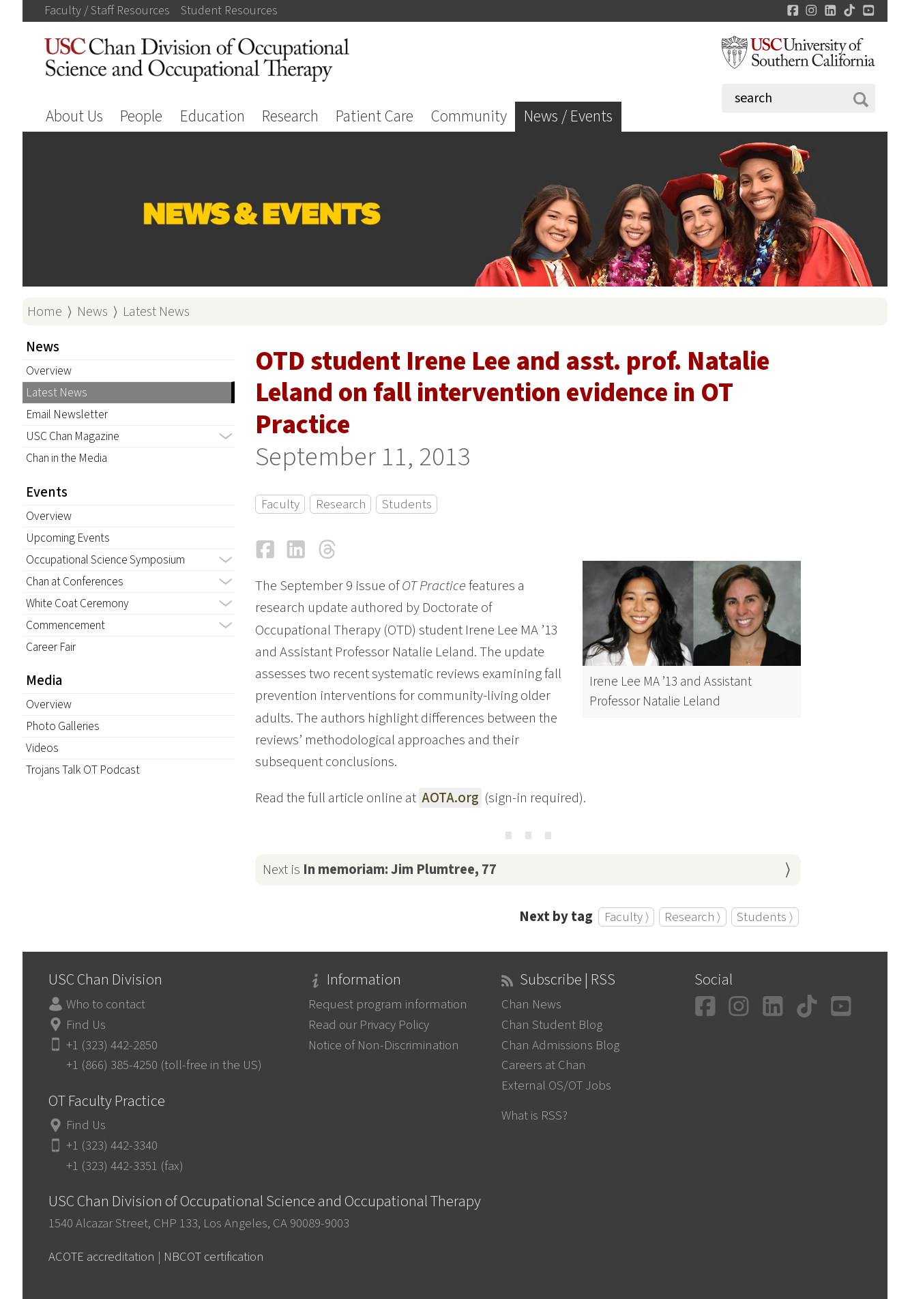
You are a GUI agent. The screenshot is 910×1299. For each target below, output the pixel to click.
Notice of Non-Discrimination (383, 1045)
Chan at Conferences (74, 581)
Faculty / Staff (107, 11)
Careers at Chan (543, 1065)
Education (212, 116)
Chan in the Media (66, 458)
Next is (380, 869)
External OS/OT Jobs (556, 1085)
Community (469, 116)
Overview (49, 370)
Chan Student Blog (551, 1025)
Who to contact (105, 1004)
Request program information (387, 1004)
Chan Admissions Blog (560, 1045)
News (92, 311)
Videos (42, 748)
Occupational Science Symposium (105, 559)
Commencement (65, 625)
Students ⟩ (765, 917)
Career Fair (51, 647)
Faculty (280, 504)
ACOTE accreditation (101, 1257)
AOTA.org (450, 798)
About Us (74, 116)
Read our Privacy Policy (368, 1025)
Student (229, 11)
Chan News (531, 1004)
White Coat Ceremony (77, 603)
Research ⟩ (692, 917)
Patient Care (374, 116)
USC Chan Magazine (72, 436)
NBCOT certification (214, 1257)
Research (290, 116)
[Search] (798, 98)
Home (44, 311)
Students (407, 504)
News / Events (568, 116)
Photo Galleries (63, 726)
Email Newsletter (67, 414)
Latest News (156, 311)
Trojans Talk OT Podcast (83, 769)
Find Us (86, 1025)
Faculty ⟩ (626, 917)
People (141, 116)
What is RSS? (534, 1115)
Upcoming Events (68, 537)
